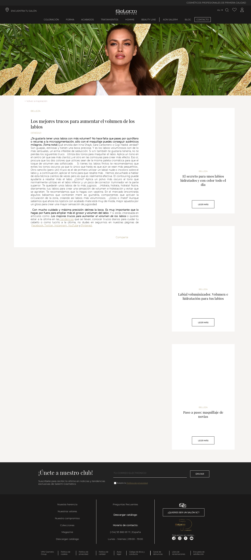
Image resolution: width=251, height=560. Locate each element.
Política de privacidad (137, 483)
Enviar (200, 474)
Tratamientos (109, 19)
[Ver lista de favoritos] (234, 10)
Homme (129, 19)
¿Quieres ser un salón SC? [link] (183, 512)
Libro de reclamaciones (178, 553)
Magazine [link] (67, 532)
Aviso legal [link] (119, 553)
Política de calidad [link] (103, 553)
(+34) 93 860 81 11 (120, 532)
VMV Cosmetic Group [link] (47, 553)
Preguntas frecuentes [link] (125, 504)
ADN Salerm (170, 19)
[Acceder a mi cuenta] (242, 10)
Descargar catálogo (67, 539)
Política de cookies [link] (65, 553)
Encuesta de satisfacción (198, 553)
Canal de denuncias (158, 553)
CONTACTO (202, 19)
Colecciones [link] (67, 525)
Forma (70, 19)
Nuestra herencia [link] (67, 504)
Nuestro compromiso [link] (67, 518)
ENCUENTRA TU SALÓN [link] (24, 11)
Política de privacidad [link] (83, 553)
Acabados (87, 19)
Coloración (51, 19)
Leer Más (203, 204)
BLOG (188, 19)
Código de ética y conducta (136, 553)
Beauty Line (148, 19)
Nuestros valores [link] (67, 511)
